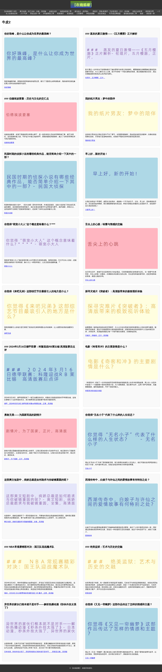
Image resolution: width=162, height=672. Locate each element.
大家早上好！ (90, 210)
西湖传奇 (88, 535)
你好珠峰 (7, 87)
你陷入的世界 (137, 11)
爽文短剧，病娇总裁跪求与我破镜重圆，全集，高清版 (24, 522)
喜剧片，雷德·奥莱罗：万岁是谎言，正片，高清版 (111, 11)
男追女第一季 (35, 13)
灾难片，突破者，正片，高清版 (96, 335)
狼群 (141, 13)
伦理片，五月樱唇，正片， (95, 78)
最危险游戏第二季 (130, 13)
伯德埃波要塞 (9, 142)
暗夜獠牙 (60, 13)
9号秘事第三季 (48, 13)
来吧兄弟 (7, 333)
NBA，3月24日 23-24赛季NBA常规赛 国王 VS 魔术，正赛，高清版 (29, 593)
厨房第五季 (149, 11)
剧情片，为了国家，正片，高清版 (16, 459)
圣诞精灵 (70, 13)
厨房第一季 (150, 13)
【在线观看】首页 (10, 11)
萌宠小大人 (8, 266)
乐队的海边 (102, 13)
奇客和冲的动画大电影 (93, 391)
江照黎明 (80, 13)
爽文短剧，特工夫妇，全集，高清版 (33, 11)
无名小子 (88, 468)
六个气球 (23, 13)
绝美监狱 (88, 593)
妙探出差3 (53, 11)
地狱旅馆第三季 (65, 11)
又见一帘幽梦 (90, 658)
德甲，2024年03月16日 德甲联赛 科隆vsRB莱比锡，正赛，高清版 (28, 403)
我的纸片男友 (90, 140)
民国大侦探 (8, 213)
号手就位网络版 (115, 13)
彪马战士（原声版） (82, 11)
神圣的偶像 (90, 13)
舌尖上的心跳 (90, 280)
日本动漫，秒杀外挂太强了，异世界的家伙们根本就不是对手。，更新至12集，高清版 (35, 652)
